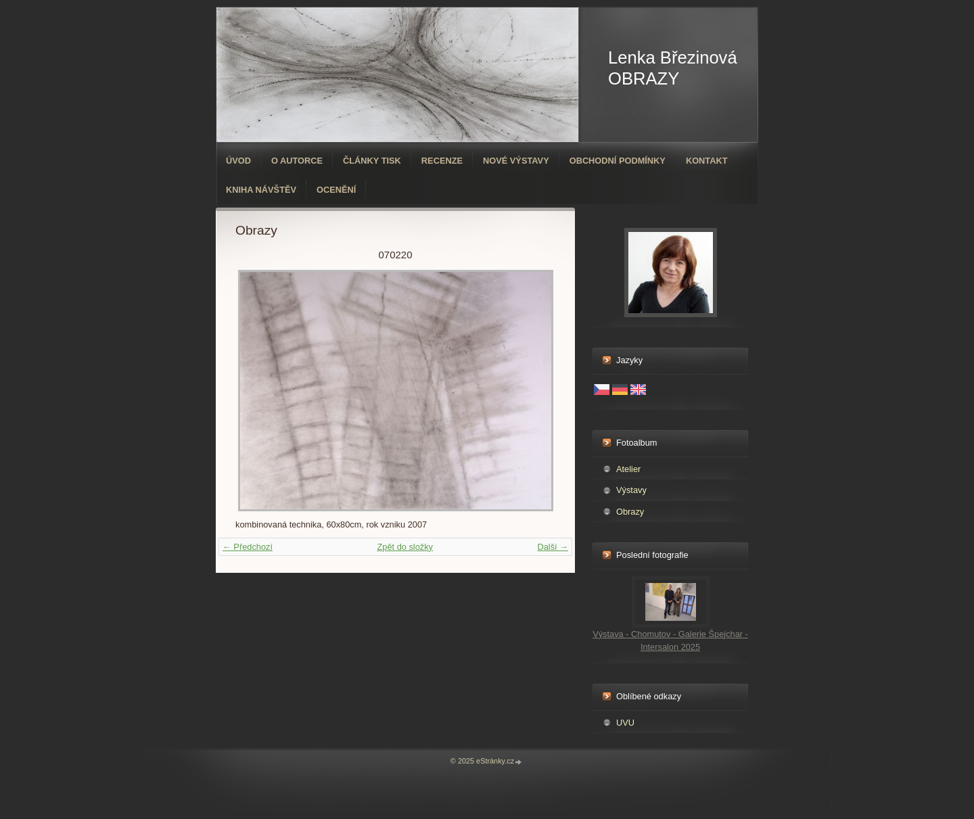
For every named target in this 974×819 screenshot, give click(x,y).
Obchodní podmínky (618, 161)
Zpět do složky (405, 547)
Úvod (238, 161)
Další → (552, 547)
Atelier (628, 469)
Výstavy (631, 490)
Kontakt (707, 161)
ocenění (336, 190)
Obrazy (630, 512)
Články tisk (372, 161)
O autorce (297, 161)
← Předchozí (248, 547)
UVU (625, 723)
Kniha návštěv (261, 190)
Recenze (442, 161)
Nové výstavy (516, 161)
